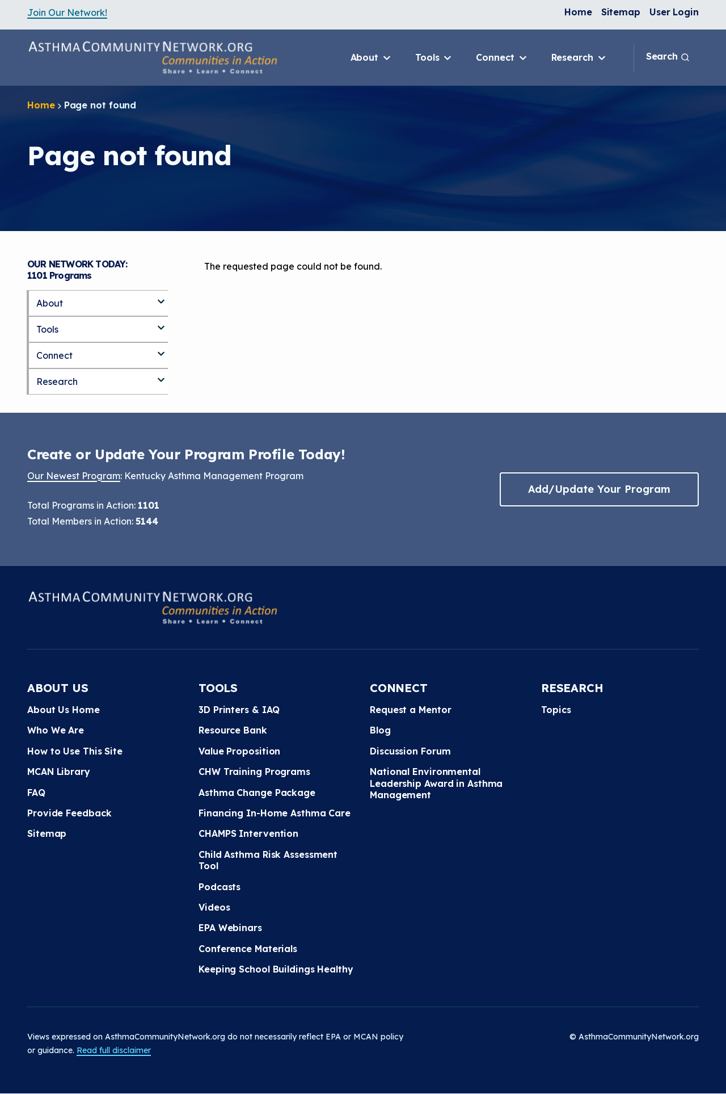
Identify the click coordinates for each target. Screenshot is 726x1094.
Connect (502, 58)
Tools (434, 58)
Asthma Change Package (257, 792)
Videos (214, 907)
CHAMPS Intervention (248, 833)
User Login (674, 12)
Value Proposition (239, 751)
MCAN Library (58, 771)
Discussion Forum (410, 751)
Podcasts (219, 886)
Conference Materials (248, 948)
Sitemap (620, 12)
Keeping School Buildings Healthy (276, 969)
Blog (380, 730)
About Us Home (63, 709)
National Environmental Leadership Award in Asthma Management (436, 783)
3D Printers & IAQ (239, 709)
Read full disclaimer (114, 1050)
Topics (556, 709)
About (371, 58)
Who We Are (55, 730)
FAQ (36, 792)
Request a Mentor (410, 709)
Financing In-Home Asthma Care (275, 813)
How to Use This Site (75, 751)
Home (578, 12)
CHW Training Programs (254, 771)
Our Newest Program (73, 475)
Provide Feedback (69, 813)
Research (579, 58)
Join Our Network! (67, 12)
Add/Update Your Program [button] (598, 489)
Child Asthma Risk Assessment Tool (268, 860)
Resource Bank (233, 730)
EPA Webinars (230, 927)
